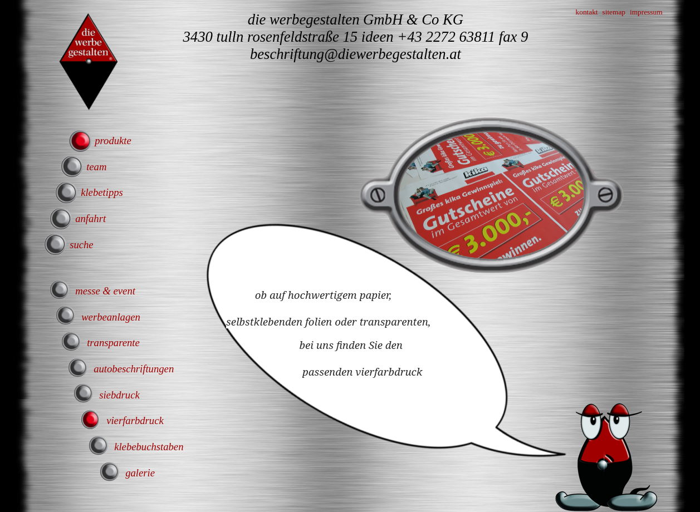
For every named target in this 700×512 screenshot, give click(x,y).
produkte (113, 140)
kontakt (587, 12)
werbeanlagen (110, 317)
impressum (646, 12)
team (96, 167)
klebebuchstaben (148, 446)
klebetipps (102, 192)
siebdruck (119, 395)
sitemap (614, 12)
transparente (113, 342)
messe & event (105, 291)
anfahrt (90, 218)
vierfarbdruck (135, 420)
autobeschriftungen (134, 369)
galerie (140, 473)
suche (81, 244)
